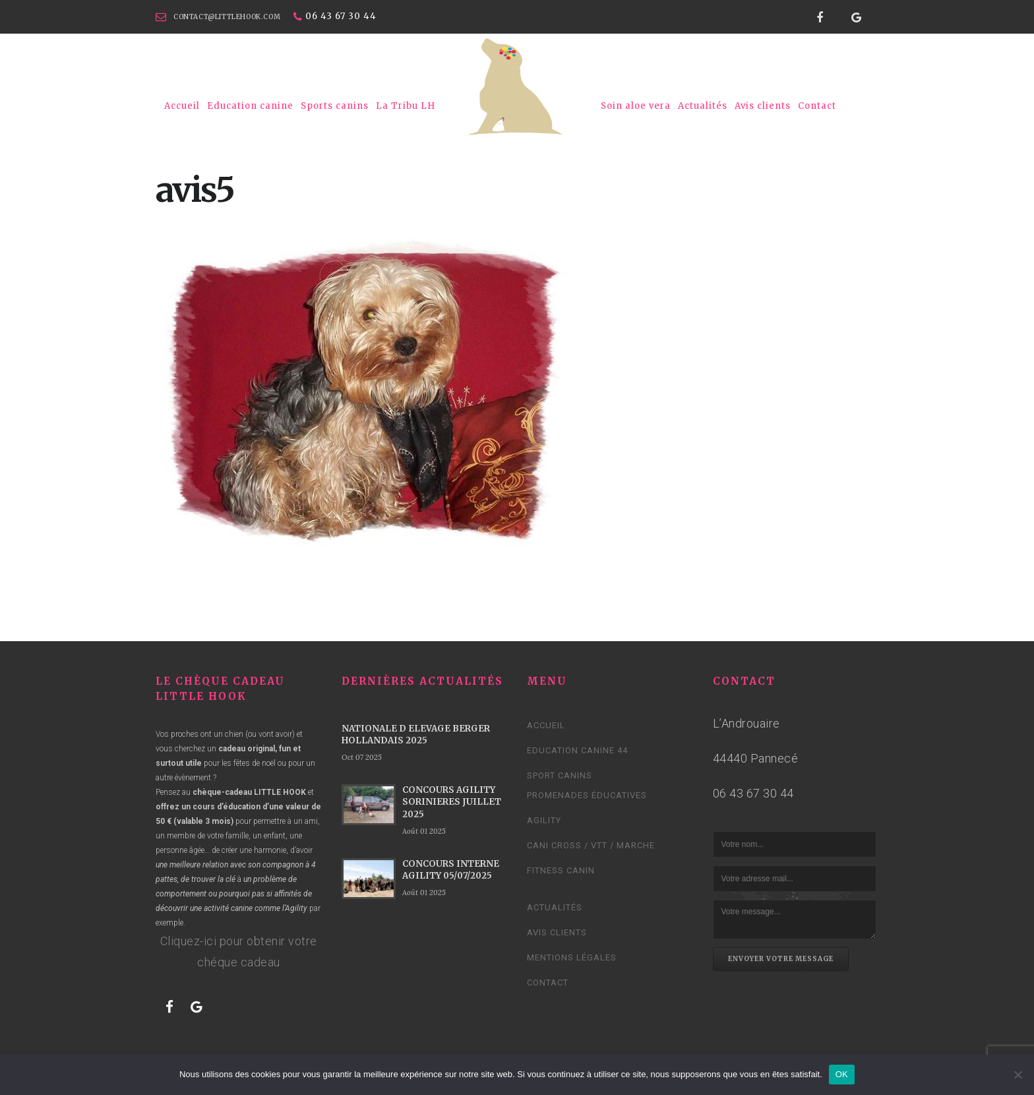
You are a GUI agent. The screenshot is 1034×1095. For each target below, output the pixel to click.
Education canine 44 (577, 750)
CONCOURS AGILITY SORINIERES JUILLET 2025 (451, 801)
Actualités (702, 105)
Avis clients (763, 105)
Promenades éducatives (587, 795)
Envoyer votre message (781, 958)
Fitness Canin (561, 870)
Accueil (182, 105)
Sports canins (335, 105)
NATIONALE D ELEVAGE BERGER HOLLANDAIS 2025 (416, 734)
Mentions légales (572, 957)
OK (842, 1074)
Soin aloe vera (636, 105)
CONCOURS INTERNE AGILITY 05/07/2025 (450, 869)
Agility (544, 820)
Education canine (250, 105)
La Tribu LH (405, 105)
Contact (817, 105)
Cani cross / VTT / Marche (591, 845)
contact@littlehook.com (226, 17)
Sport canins (559, 775)
